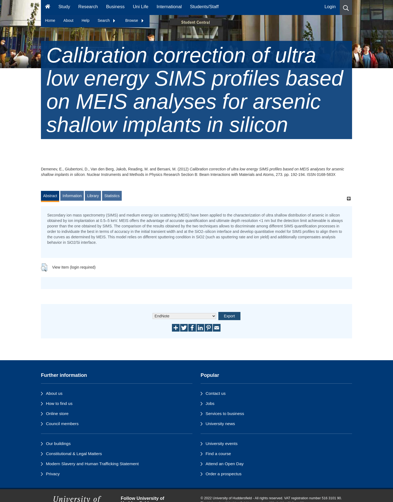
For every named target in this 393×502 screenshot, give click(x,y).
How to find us (59, 403)
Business (115, 6)
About (68, 20)
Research (88, 6)
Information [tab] (72, 196)
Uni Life (140, 6)
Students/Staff (204, 6)
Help (86, 20)
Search (107, 20)
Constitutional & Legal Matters (74, 453)
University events (221, 443)
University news (220, 423)
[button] (346, 7)
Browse (134, 20)
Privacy (52, 473)
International (169, 6)
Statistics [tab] (112, 196)
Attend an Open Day (224, 463)
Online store (57, 413)
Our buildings (58, 443)
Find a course (218, 453)
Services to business (225, 413)
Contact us (216, 393)
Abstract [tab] (50, 196)
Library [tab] (93, 196)
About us (54, 393)
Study (64, 6)
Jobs (210, 403)
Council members (62, 423)
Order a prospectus (224, 473)
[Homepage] (47, 7)
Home (50, 20)
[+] (349, 198)
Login (330, 6)
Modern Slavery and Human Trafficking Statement (92, 463)
